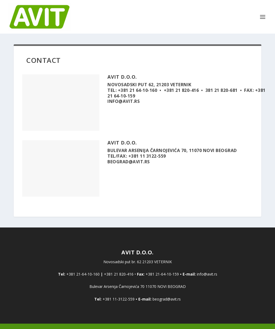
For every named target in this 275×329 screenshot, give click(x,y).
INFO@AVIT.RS (123, 101)
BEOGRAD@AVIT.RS (128, 162)
